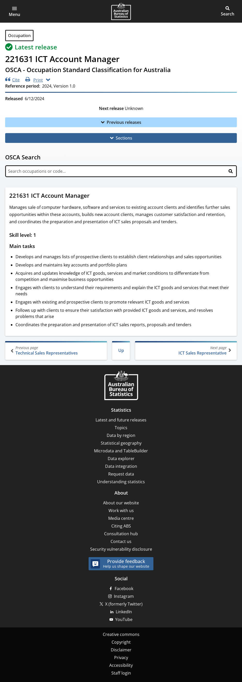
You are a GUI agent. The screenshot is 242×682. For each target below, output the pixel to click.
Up (121, 350)
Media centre (121, 518)
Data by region (121, 435)
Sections (124, 138)
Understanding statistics (121, 482)
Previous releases (124, 122)
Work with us (121, 510)
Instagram (124, 596)
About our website (121, 503)
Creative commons (121, 634)
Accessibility (121, 665)
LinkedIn (124, 612)
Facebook (124, 588)
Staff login (121, 673)
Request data (121, 474)
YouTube (123, 619)
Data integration (121, 466)
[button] (14, 11)
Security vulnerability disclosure (121, 549)
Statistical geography (121, 443)
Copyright (121, 642)
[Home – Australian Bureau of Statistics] (121, 385)
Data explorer (121, 458)
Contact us (121, 541)
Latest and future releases (121, 420)
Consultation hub (121, 534)
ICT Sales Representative (185, 350)
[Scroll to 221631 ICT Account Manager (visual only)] (94, 196)
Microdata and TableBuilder (121, 451)
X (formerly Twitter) (124, 604)
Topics (121, 427)
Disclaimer (121, 650)
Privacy (121, 657)
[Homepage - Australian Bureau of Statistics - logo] (121, 11)
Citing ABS (121, 526)
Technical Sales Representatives (56, 350)
